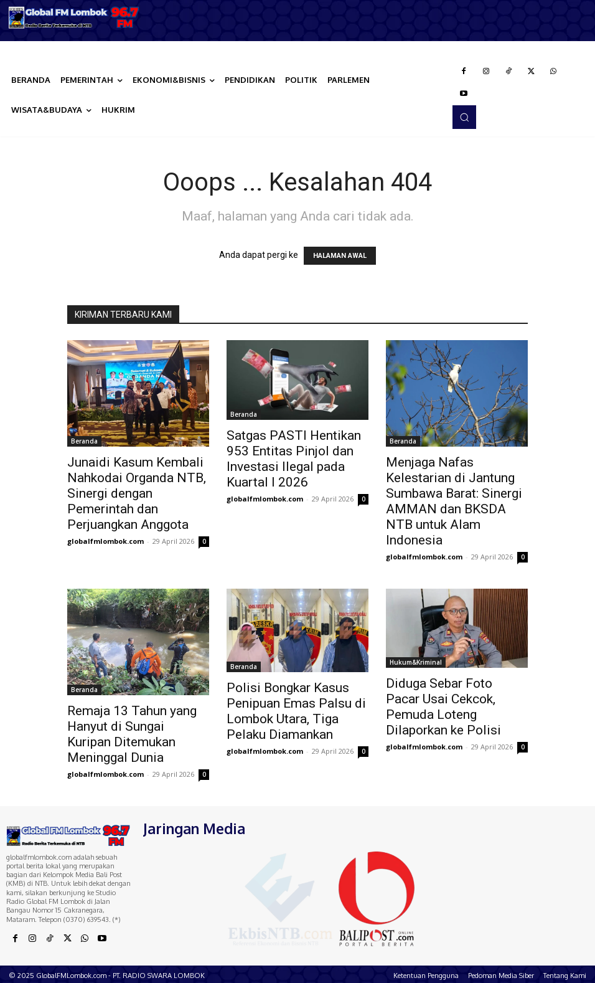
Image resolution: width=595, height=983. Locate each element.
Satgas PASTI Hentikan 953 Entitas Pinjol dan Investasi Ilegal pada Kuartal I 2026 (294, 459)
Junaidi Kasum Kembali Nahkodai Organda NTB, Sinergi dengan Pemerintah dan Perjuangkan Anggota (136, 493)
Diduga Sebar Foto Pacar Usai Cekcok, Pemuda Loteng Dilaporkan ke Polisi (443, 707)
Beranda (84, 441)
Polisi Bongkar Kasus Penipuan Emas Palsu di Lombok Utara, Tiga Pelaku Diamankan (296, 711)
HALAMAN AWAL (340, 256)
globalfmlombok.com (105, 541)
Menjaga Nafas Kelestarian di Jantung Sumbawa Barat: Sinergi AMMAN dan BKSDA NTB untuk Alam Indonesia (454, 501)
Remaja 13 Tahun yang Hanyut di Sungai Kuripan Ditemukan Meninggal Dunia (132, 734)
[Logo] (74, 17)
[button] (464, 117)
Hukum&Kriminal (416, 662)
